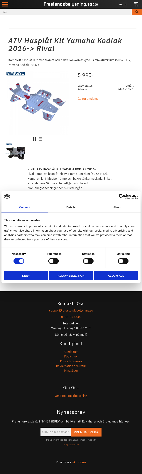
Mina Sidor (71, 370)
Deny (26, 275)
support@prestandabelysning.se (71, 310)
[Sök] (137, 12)
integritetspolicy (71, 444)
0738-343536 (71, 317)
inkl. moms (79, 462)
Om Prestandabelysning (71, 396)
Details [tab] (71, 207)
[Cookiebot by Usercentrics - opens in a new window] (121, 196)
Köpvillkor (71, 356)
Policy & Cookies (71, 361)
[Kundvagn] (136, 4)
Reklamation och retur (71, 366)
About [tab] (117, 207)
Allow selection (71, 275)
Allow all (116, 275)
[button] (5, 4)
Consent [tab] (24, 207)
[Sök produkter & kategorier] (66, 12)
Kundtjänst (71, 352)
